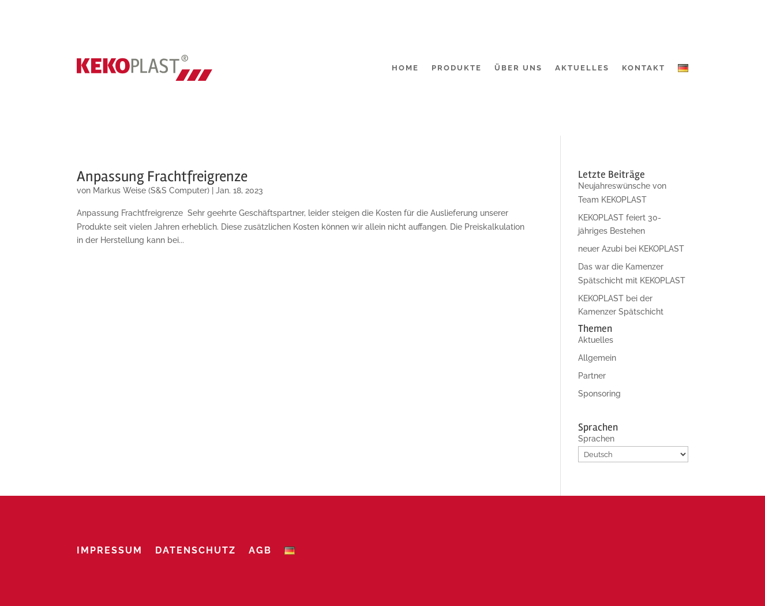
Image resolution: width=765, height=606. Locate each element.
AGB (260, 550)
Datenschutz (195, 550)
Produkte (457, 67)
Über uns (518, 67)
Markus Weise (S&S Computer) (151, 190)
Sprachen (596, 438)
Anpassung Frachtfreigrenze (162, 176)
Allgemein (597, 357)
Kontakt (643, 67)
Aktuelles (582, 67)
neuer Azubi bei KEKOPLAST (631, 248)
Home (405, 67)
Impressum (109, 550)
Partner (592, 375)
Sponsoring (599, 393)
